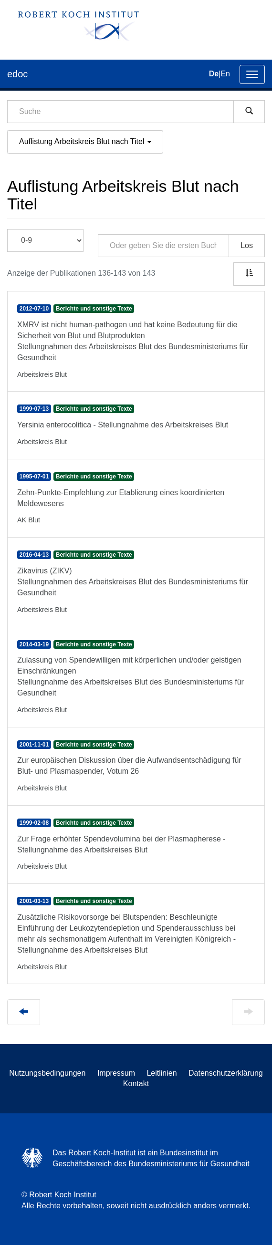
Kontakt (136, 1083)
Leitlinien (161, 1073)
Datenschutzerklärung (225, 1073)
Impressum (116, 1073)
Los (247, 245)
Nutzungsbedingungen (47, 1073)
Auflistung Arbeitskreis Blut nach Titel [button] (85, 141)
